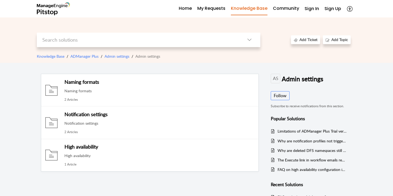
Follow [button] (280, 96)
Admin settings (117, 56)
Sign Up (332, 8)
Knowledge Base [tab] (249, 8)
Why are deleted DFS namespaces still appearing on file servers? (312, 150)
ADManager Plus (84, 56)
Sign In (312, 8)
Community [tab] (286, 8)
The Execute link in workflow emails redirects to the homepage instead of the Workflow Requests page (312, 160)
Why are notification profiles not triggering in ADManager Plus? (312, 140)
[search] (138, 40)
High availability (81, 147)
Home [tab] (185, 8)
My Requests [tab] (211, 8)
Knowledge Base (50, 56)
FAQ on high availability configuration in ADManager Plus (312, 169)
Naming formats (81, 82)
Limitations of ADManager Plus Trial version (312, 131)
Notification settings (86, 114)
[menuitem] (312, 8)
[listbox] (249, 40)
